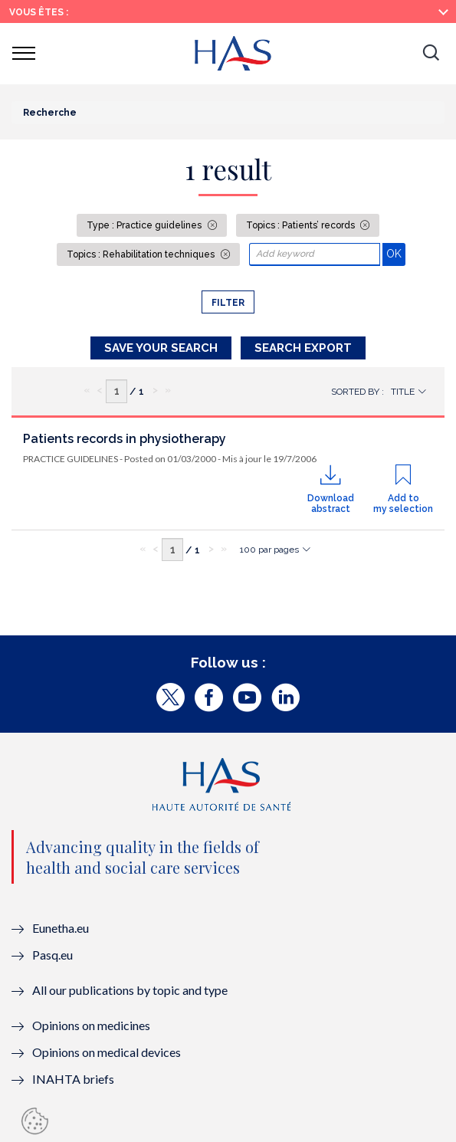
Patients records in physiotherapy (124, 439)
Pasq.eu (52, 954)
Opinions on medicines (91, 1025)
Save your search (161, 348)
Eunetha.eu (60, 927)
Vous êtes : (38, 12)
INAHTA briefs (73, 1078)
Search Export (303, 348)
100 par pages (269, 549)
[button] (431, 53)
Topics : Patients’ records (301, 225)
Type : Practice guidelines (145, 225)
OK (395, 253)
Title (403, 391)
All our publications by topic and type (130, 990)
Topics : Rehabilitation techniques (142, 254)
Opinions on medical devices (106, 1052)
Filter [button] (228, 302)
